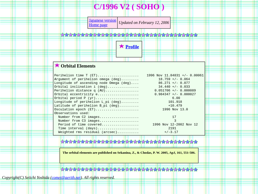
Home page (98, 25)
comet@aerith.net (66, 189)
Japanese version (102, 20)
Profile (132, 46)
